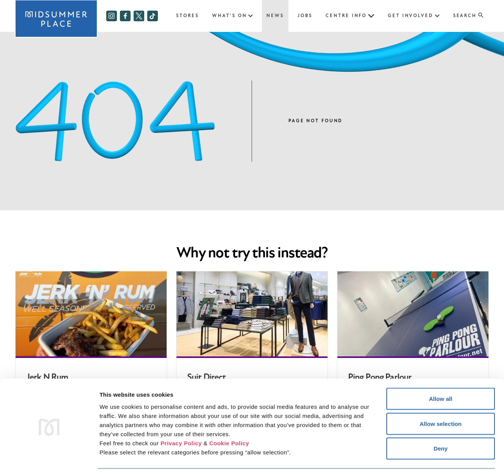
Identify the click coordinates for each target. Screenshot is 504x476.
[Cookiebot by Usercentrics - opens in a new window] (49, 461)
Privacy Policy (181, 420)
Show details (398, 461)
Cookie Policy (229, 420)
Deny (440, 426)
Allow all (440, 376)
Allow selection (441, 401)
